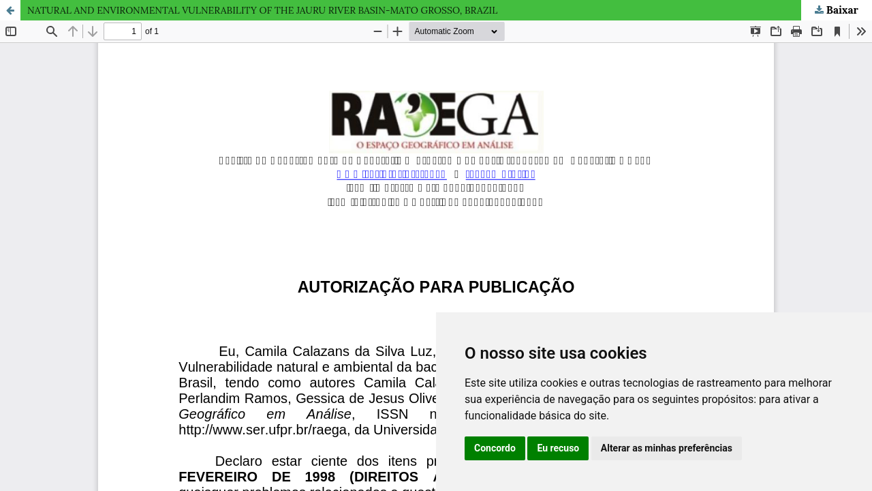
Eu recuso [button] (558, 448)
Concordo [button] (495, 448)
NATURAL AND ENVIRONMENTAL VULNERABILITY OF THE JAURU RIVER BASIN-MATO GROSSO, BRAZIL (262, 10)
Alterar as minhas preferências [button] (666, 448)
